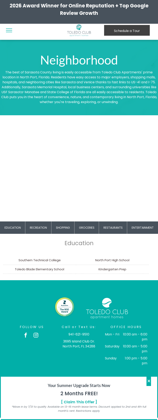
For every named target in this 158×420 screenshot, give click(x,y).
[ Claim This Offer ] (79, 402)
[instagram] (36, 336)
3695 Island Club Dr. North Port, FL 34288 (79, 344)
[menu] (9, 30)
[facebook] (25, 336)
